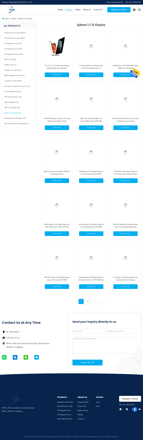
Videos (78, 9)
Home (60, 9)
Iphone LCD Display (25, 19)
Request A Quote (119, 9)
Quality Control (83, 410)
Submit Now (87, 362)
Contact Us (98, 9)
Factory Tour (82, 406)
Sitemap (80, 414)
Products (69, 9)
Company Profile (83, 402)
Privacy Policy (30, 437)
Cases (98, 402)
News (98, 406)
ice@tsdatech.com (13, 338)
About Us (87, 9)
